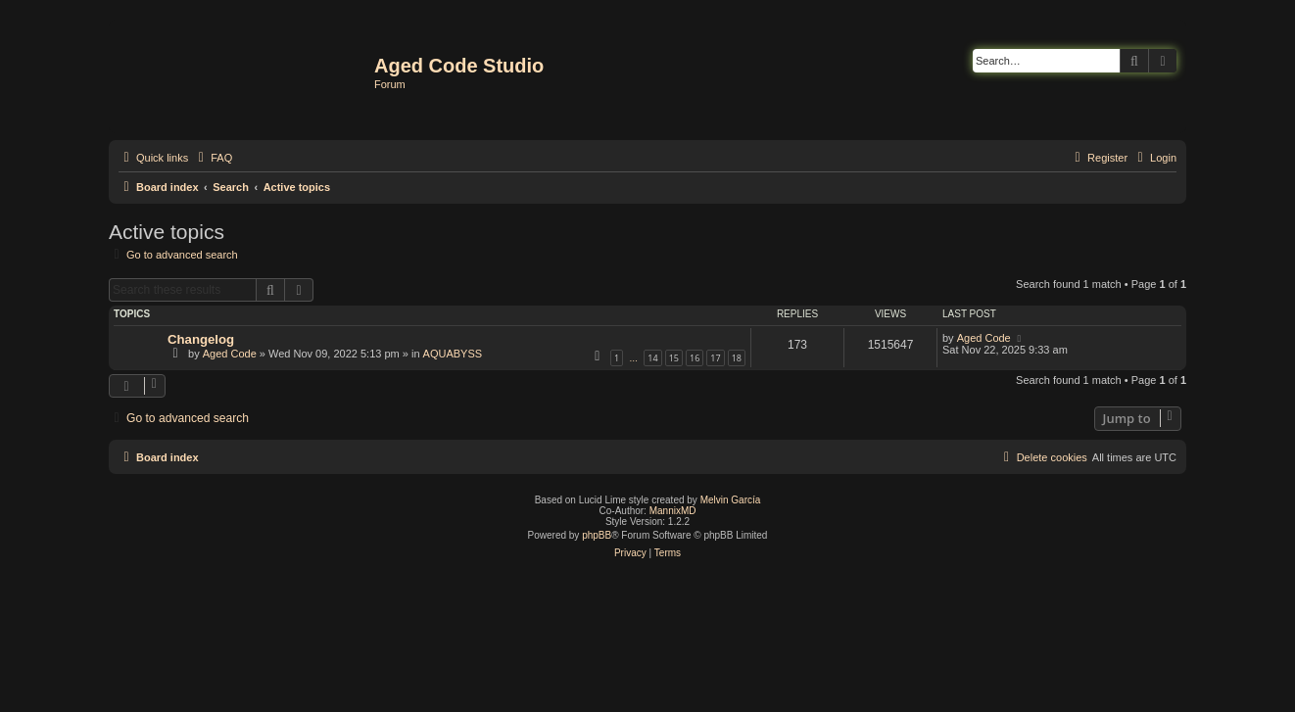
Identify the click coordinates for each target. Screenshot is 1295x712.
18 (737, 358)
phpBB (596, 535)
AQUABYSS (453, 353)
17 (715, 358)
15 (674, 358)
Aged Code (230, 353)
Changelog (201, 339)
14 (652, 358)
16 (694, 358)
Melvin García (730, 500)
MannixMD (672, 510)
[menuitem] (212, 157)
